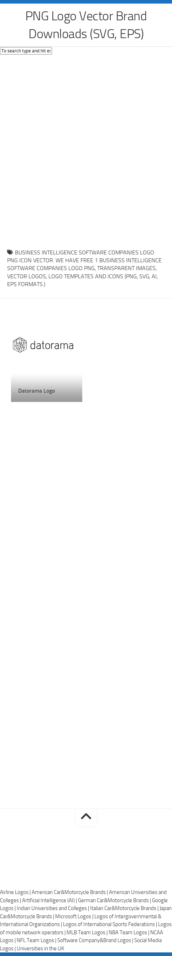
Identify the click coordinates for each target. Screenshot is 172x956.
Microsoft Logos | (74, 916)
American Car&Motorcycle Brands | (70, 892)
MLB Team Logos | (88, 932)
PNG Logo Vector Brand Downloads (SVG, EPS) (86, 25)
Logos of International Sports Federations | (110, 924)
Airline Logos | (16, 892)
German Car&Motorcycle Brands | (115, 900)
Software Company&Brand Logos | (95, 940)
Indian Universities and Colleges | (53, 908)
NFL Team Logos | (37, 940)
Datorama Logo (36, 390)
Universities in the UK (40, 948)
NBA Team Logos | (129, 932)
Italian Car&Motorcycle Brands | (125, 908)
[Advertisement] (86, 150)
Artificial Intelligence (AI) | (50, 900)
